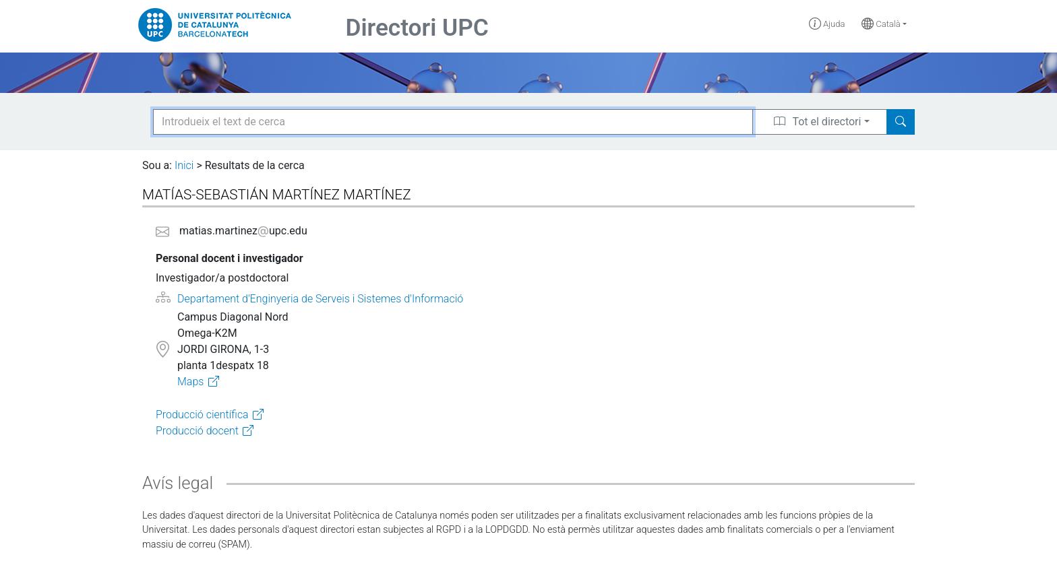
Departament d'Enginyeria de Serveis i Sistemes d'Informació (320, 298)
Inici (184, 165)
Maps (190, 381)
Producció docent (197, 430)
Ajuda (827, 24)
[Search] (900, 122)
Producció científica (202, 414)
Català (881, 24)
